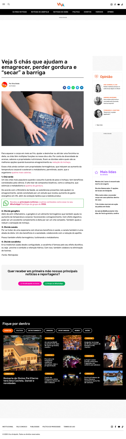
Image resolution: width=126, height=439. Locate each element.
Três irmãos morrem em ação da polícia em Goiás (106, 205)
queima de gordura (34, 185)
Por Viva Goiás (14, 83)
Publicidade (34, 427)
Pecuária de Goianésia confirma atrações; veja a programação (51, 362)
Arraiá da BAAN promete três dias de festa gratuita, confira (107, 212)
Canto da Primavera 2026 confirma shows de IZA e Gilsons (52, 380)
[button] (64, 87)
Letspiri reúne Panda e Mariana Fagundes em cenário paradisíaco (92, 362)
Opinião (110, 12)
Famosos (99, 12)
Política (76, 12)
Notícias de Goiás (60, 12)
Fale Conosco (21, 427)
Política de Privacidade (52, 427)
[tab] (7, 331)
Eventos (87, 12)
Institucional (7, 427)
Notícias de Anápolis (40, 12)
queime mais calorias (21, 172)
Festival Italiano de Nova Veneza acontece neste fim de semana (92, 380)
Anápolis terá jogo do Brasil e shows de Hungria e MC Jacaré (92, 344)
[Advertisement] (63, 35)
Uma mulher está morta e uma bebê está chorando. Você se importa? (111, 101)
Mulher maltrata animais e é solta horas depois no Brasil (112, 87)
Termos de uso (69, 427)
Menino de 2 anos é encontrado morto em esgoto (107, 183)
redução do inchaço (61, 162)
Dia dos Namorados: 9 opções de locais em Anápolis (106, 189)
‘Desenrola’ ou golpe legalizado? (110, 113)
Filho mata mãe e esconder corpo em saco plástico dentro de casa (107, 197)
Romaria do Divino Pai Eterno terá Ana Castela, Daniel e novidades (20, 381)
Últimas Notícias (20, 12)
